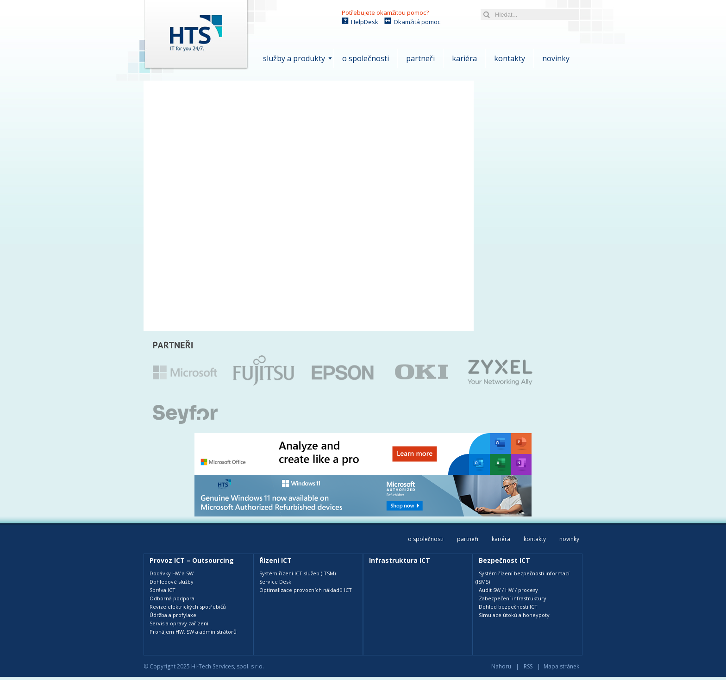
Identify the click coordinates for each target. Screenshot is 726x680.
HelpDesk (364, 22)
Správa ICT (162, 589)
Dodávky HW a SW (172, 573)
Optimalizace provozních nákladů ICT (305, 589)
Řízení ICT (275, 560)
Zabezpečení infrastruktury (512, 598)
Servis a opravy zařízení (179, 623)
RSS (528, 666)
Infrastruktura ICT (399, 560)
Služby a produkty (294, 58)
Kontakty (509, 58)
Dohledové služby (172, 581)
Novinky (556, 58)
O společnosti (365, 58)
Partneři (420, 58)
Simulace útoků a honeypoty (514, 614)
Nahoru (501, 666)
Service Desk (275, 581)
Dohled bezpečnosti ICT (508, 606)
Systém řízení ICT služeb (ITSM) (297, 573)
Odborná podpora (172, 598)
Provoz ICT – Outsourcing (192, 560)
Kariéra (464, 58)
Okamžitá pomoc (417, 22)
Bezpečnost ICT (504, 560)
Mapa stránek (561, 666)
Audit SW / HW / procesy (508, 589)
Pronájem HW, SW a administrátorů (193, 631)
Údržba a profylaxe (173, 614)
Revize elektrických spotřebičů (188, 606)
